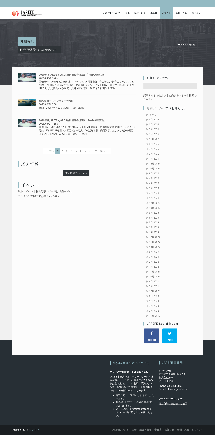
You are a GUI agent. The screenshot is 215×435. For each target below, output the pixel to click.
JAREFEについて (111, 13)
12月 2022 (154, 237)
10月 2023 (154, 207)
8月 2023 (154, 217)
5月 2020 (154, 301)
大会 (127, 13)
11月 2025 (154, 139)
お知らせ (166, 13)
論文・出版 (140, 13)
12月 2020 (154, 291)
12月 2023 (154, 203)
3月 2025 (154, 149)
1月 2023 (154, 232)
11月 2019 (154, 315)
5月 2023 (154, 222)
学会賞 (153, 13)
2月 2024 (154, 193)
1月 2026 (154, 134)
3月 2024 (154, 188)
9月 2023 (154, 212)
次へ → (103, 151)
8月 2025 (154, 144)
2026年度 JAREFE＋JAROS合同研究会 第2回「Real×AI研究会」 (72, 74)
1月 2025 (154, 158)
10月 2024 (154, 168)
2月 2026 (154, 129)
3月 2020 (154, 306)
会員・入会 (181, 13)
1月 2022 (154, 266)
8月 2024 (154, 173)
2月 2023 (154, 227)
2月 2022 (154, 261)
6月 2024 (154, 178)
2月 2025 (154, 154)
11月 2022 (154, 242)
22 (96, 151)
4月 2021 (154, 281)
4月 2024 (154, 183)
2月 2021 (154, 286)
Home (181, 44)
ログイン (196, 13)
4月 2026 (154, 119)
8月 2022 (154, 252)
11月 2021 (154, 271)
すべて (152, 114)
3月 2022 (154, 256)
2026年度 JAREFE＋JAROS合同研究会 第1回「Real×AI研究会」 (72, 120)
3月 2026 (154, 124)
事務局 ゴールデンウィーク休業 (56, 100)
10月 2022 (154, 247)
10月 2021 (154, 276)
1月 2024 (154, 198)
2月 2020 (154, 311)
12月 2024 (154, 163)
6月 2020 (154, 296)
